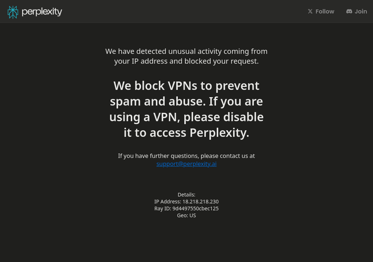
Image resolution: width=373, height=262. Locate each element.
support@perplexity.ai (186, 164)
